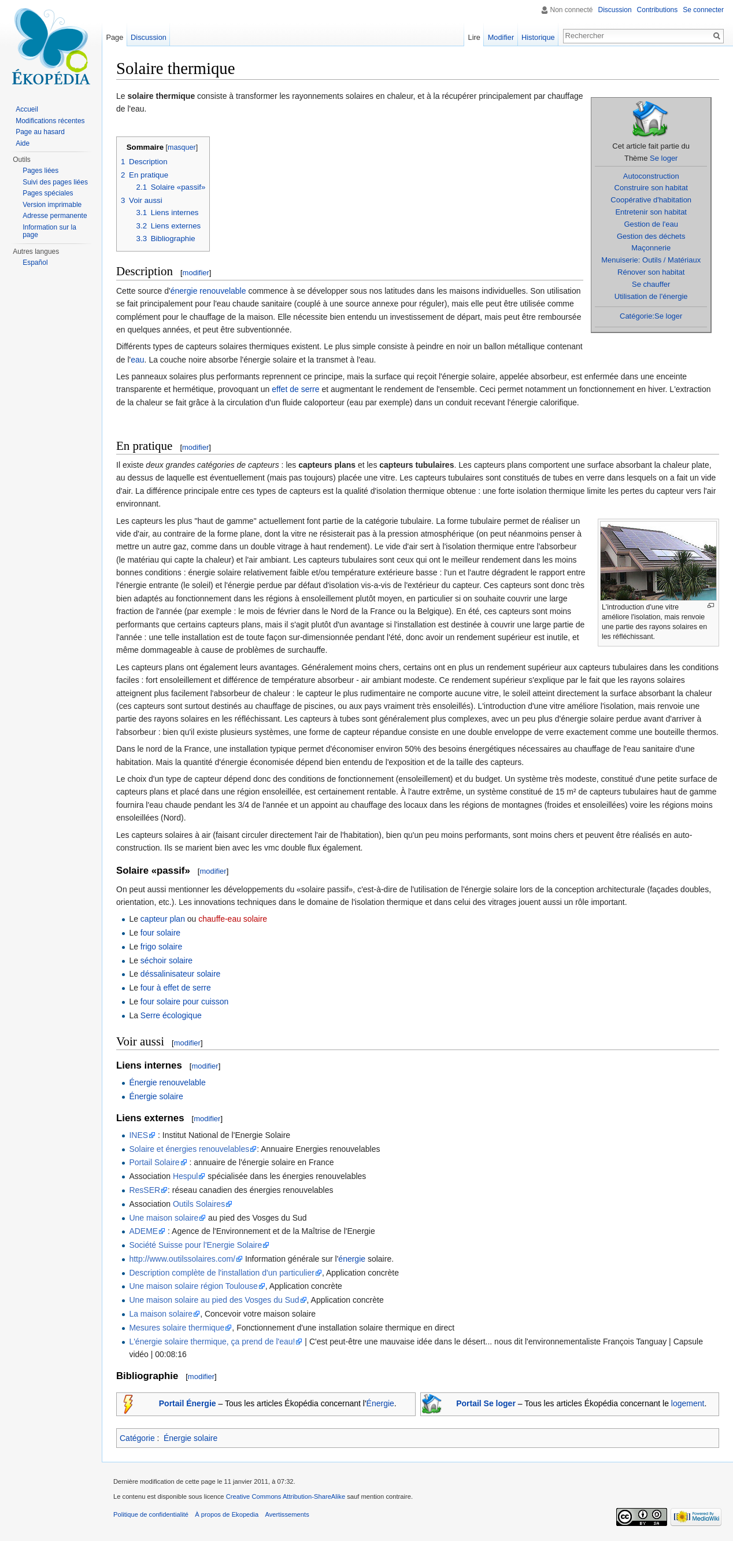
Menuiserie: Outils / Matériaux (651, 260)
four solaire (160, 932)
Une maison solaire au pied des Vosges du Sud (214, 1300)
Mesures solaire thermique (176, 1327)
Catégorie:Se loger (651, 316)
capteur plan (162, 918)
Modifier (501, 37)
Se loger (664, 158)
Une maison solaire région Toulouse (193, 1286)
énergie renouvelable (208, 290)
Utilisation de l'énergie (651, 296)
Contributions (657, 10)
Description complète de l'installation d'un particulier (221, 1272)
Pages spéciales (48, 193)
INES (138, 1135)
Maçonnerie (651, 247)
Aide (22, 143)
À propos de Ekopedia (226, 1514)
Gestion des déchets (651, 236)
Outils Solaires (199, 1204)
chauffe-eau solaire (232, 918)
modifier (196, 272)
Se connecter (703, 10)
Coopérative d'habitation (650, 199)
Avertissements (287, 1514)
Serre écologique (171, 1015)
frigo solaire (161, 946)
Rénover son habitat (650, 272)
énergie (351, 1258)
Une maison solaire (163, 1217)
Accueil (27, 109)
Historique (538, 37)
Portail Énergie (187, 1403)
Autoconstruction (651, 176)
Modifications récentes (50, 121)
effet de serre (295, 389)
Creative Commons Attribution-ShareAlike (285, 1496)
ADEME (143, 1231)
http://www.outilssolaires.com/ (182, 1258)
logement (688, 1403)
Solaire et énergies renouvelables (189, 1149)
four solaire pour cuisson (184, 1001)
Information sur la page (49, 231)
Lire (474, 37)
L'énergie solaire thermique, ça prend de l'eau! (212, 1341)
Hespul (185, 1176)
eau (137, 359)
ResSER (144, 1190)
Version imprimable (52, 205)
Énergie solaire (156, 1096)
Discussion (615, 10)
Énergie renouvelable (167, 1082)
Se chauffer (651, 284)
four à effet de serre (175, 987)
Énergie (380, 1403)
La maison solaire (160, 1313)
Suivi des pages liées (55, 182)
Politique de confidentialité (150, 1514)
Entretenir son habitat (651, 212)
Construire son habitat (651, 187)
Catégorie (137, 1438)
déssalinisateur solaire (180, 973)
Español (35, 262)
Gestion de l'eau (651, 224)
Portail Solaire (154, 1162)
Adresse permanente (55, 216)
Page (114, 37)
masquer (182, 147)
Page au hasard (40, 132)
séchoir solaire (166, 960)
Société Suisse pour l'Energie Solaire (195, 1245)
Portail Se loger (486, 1403)
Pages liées (40, 171)
